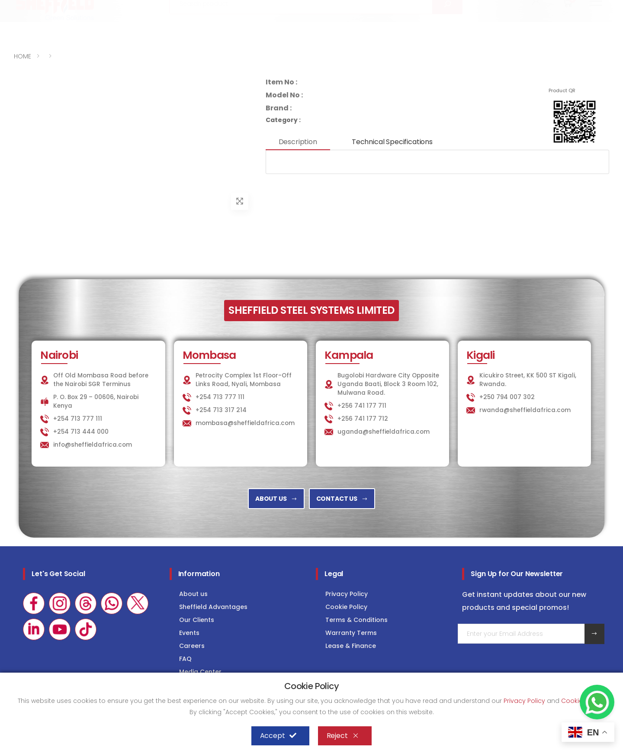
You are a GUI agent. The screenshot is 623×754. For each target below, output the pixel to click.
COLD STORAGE (519, 7)
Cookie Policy (346, 607)
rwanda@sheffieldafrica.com (525, 410)
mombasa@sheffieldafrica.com (245, 423)
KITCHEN (418, 7)
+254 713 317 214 (221, 410)
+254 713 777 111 (40, 8)
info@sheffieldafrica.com (120, 8)
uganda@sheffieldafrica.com (383, 432)
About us (193, 594)
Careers (192, 645)
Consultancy (583, 7)
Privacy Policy (346, 594)
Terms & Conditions (356, 619)
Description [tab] (298, 142)
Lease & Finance (350, 645)
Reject (343, 736)
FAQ (185, 658)
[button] (536, 29)
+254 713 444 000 (81, 432)
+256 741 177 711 (361, 406)
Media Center (200, 671)
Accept (278, 736)
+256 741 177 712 (362, 419)
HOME (22, 56)
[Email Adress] (521, 634)
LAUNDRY (464, 7)
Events (189, 632)
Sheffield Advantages (213, 607)
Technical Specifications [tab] (392, 142)
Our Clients (196, 619)
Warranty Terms (351, 632)
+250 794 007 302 (507, 397)
